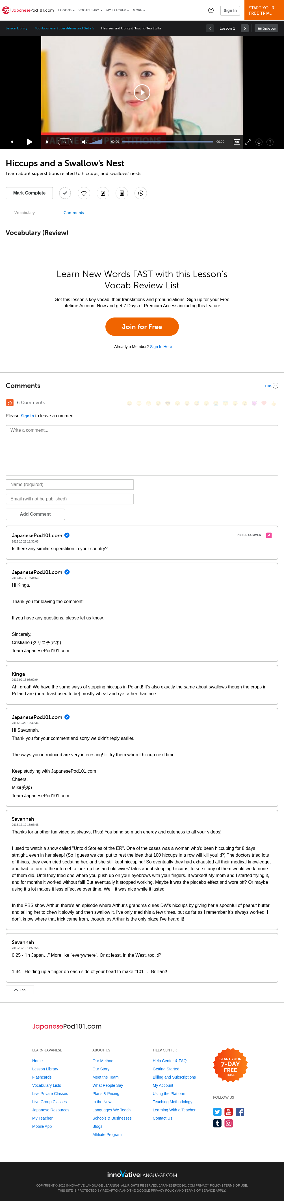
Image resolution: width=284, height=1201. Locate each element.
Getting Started (166, 1069)
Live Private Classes (50, 1093)
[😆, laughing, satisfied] (187, 403)
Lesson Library (16, 28)
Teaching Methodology (172, 1102)
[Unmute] (84, 142)
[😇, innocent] (225, 403)
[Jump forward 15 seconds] (47, 142)
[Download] (259, 142)
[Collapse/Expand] (142, 385)
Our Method (102, 1061)
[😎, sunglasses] (168, 403)
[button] (211, 10)
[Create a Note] (103, 193)
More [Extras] (137, 10)
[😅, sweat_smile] (196, 403)
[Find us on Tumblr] (217, 1123)
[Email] (70, 499)
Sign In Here (161, 346)
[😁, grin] (148, 403)
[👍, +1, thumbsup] (273, 403)
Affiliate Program (107, 1134)
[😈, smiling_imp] (254, 403)
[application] (142, 92)
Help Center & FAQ (170, 1061)
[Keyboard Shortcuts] (270, 142)
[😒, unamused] (158, 403)
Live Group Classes (49, 1102)
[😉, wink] (206, 403)
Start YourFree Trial (265, 10)
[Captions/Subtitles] (236, 142)
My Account (163, 1085)
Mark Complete (29, 193)
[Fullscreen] (248, 142)
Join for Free (142, 327)
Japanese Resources (51, 1110)
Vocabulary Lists (46, 1085)
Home (37, 1061)
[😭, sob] (216, 403)
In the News (102, 1102)
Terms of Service (200, 1190)
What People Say (107, 1085)
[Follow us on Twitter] (217, 1111)
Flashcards (41, 1077)
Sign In (230, 10)
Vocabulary (89, 10)
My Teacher (116, 10)
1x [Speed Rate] (64, 142)
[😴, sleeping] (235, 403)
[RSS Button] (10, 402)
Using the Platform (169, 1093)
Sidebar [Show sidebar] (269, 28)
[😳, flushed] (139, 403)
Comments (74, 212)
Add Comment (35, 514)
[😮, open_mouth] (245, 403)
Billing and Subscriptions (174, 1077)
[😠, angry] (177, 403)
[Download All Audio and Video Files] (141, 193)
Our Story (100, 1069)
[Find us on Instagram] (228, 1123)
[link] (245, 28)
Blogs (97, 1126)
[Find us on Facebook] (240, 1111)
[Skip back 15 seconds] (12, 142)
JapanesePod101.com (177, 1185)
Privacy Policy (208, 1185)
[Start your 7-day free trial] (230, 1065)
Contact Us (162, 1118)
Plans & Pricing (105, 1093)
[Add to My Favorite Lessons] (84, 193)
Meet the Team (105, 1077)
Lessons (64, 10)
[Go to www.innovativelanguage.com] (142, 1173)
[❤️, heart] (264, 403)
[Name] (70, 484)
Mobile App (42, 1126)
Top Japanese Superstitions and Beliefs (64, 28)
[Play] (30, 142)
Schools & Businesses (112, 1118)
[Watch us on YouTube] (228, 1111)
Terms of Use (235, 1185)
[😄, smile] (129, 403)
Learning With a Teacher (174, 1110)
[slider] (96, 142)
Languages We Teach (111, 1110)
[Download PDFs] (122, 193)
